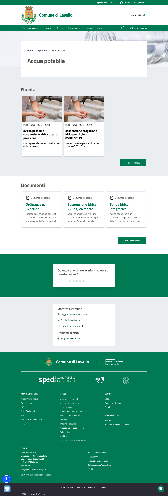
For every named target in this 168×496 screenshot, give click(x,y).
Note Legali (81, 487)
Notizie (107, 398)
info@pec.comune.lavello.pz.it (33, 469)
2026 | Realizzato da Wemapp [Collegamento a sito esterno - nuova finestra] (33, 494)
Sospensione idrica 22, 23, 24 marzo (82, 206)
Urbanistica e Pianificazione (71, 415)
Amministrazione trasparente (117, 424)
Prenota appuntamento (97, 452)
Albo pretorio (110, 420)
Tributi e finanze (67, 432)
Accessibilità (102, 487)
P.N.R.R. (91, 469)
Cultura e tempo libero (69, 403)
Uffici (23, 407)
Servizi (63, 394)
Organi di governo (28, 403)
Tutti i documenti (132, 240)
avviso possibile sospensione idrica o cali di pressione (40, 134)
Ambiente (64, 436)
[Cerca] (144, 15)
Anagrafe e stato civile (69, 399)
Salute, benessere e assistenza (73, 440)
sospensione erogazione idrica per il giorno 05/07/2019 (81, 134)
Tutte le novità (133, 162)
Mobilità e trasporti (68, 423)
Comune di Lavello (55, 14)
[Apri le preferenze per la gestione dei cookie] (7, 488)
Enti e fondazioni (28, 411)
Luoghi (24, 423)
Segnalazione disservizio (98, 460)
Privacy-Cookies (67, 487)
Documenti (33, 185)
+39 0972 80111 (27, 465)
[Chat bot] (161, 488)
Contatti (25, 448)
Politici (23, 415)
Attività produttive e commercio (73, 411)
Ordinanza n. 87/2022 (35, 206)
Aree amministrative (29, 398)
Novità (28, 89)
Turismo (63, 419)
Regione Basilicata (104, 2)
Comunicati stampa (113, 403)
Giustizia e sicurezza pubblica (72, 427)
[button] (133, 2)
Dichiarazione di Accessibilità (99, 464)
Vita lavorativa (66, 407)
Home (30, 50)
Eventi (107, 407)
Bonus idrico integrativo (119, 206)
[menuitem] (94, 28)
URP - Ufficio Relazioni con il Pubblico (36, 474)
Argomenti (42, 50)
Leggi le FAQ (93, 456)
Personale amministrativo (31, 419)
